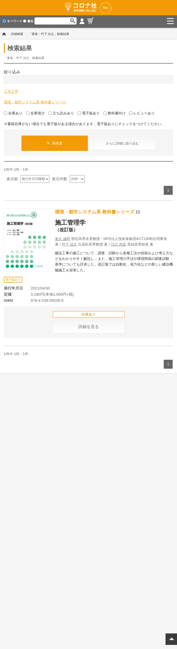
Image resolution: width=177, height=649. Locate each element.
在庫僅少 (35, 112)
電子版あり (89, 112)
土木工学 (11, 90)
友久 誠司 (62, 238)
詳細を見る (88, 325)
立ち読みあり (61, 112)
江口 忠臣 (118, 243)
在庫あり (13, 112)
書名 (28, 21)
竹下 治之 (69, 243)
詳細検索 (17, 33)
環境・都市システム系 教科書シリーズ (35, 101)
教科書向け (114, 112)
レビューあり (142, 112)
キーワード (12, 21)
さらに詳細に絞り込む (122, 142)
